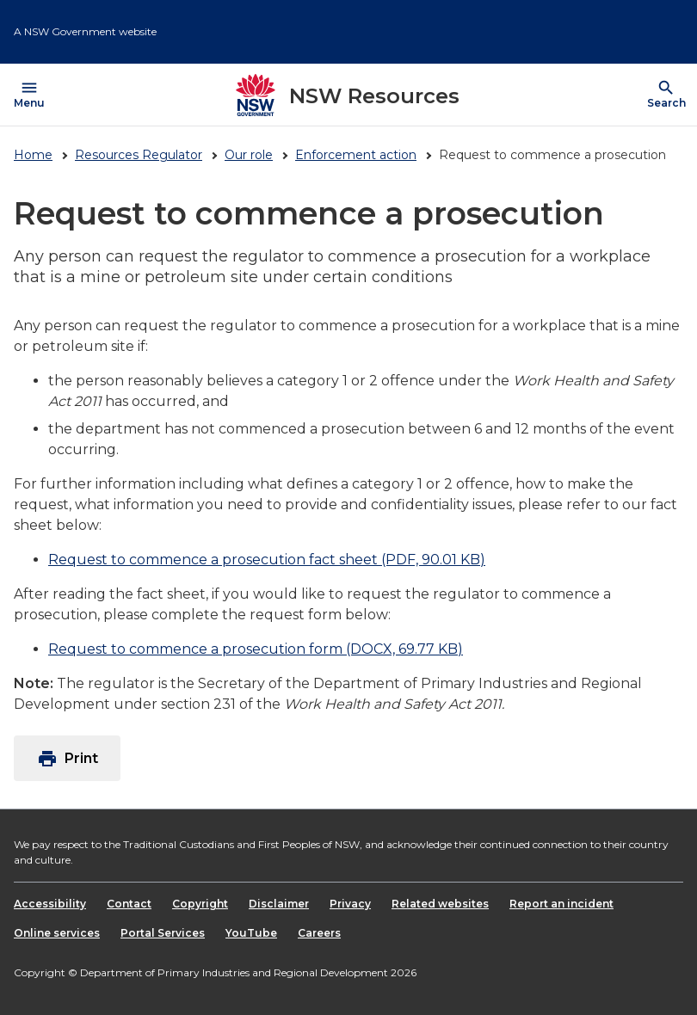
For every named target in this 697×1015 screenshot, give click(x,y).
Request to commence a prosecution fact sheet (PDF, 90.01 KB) (266, 559)
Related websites (440, 903)
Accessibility (50, 903)
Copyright (200, 903)
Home (33, 155)
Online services (57, 932)
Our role (249, 155)
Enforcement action (355, 155)
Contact (129, 903)
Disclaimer (279, 903)
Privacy (350, 903)
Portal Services (162, 932)
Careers (319, 932)
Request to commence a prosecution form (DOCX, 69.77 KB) (255, 649)
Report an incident (561, 903)
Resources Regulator (138, 155)
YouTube (251, 932)
